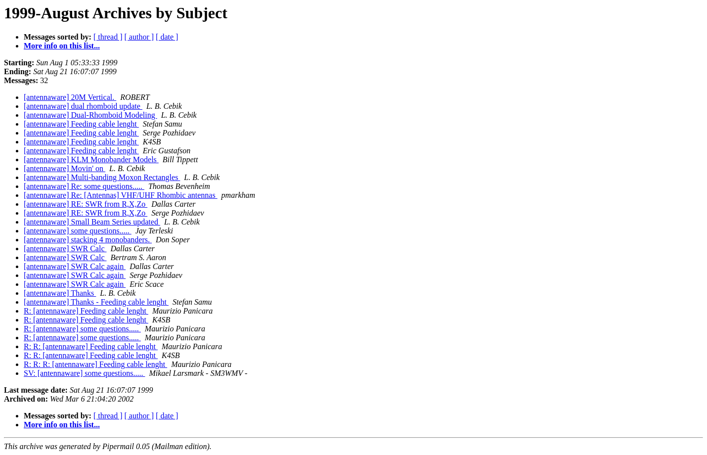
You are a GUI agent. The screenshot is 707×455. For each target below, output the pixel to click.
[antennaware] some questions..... (78, 231)
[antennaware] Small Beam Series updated (92, 222)
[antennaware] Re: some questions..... (84, 186)
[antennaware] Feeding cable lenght (81, 124)
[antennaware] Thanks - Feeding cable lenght (96, 302)
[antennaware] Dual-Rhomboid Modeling (90, 115)
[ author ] (139, 37)
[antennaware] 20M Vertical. (70, 97)
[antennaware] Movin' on (64, 168)
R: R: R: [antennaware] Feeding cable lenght (95, 364)
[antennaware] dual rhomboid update (83, 106)
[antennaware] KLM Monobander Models (91, 159)
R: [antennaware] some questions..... (82, 328)
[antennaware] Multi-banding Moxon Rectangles (102, 177)
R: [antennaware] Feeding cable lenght (86, 311)
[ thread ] (108, 37)
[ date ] (167, 37)
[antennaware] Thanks (60, 293)
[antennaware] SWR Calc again (75, 266)
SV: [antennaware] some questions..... (84, 373)
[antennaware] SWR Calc (65, 248)
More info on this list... (62, 46)
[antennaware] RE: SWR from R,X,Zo (85, 204)
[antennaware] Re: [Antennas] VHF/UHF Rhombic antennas (121, 195)
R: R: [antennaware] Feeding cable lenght (91, 346)
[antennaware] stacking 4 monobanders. (88, 239)
